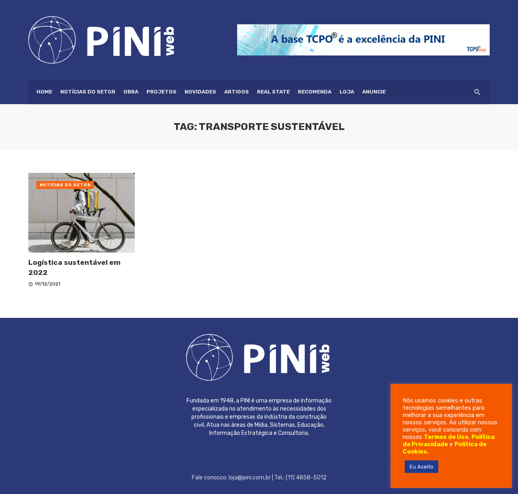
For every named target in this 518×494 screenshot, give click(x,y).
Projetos (161, 92)
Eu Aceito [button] (421, 467)
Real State (273, 92)
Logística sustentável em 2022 (74, 267)
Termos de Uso (446, 437)
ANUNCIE (374, 92)
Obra (130, 92)
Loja (347, 92)
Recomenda (314, 92)
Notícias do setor (87, 92)
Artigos (236, 92)
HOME (44, 92)
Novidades (200, 92)
